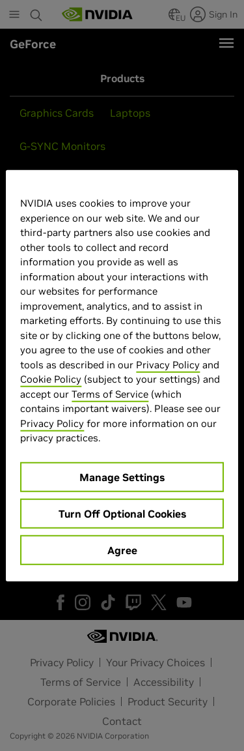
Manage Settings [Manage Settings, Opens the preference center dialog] (122, 476)
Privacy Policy (168, 364)
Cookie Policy (50, 379)
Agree (122, 549)
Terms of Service (110, 393)
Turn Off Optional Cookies (122, 513)
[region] (121, 376)
